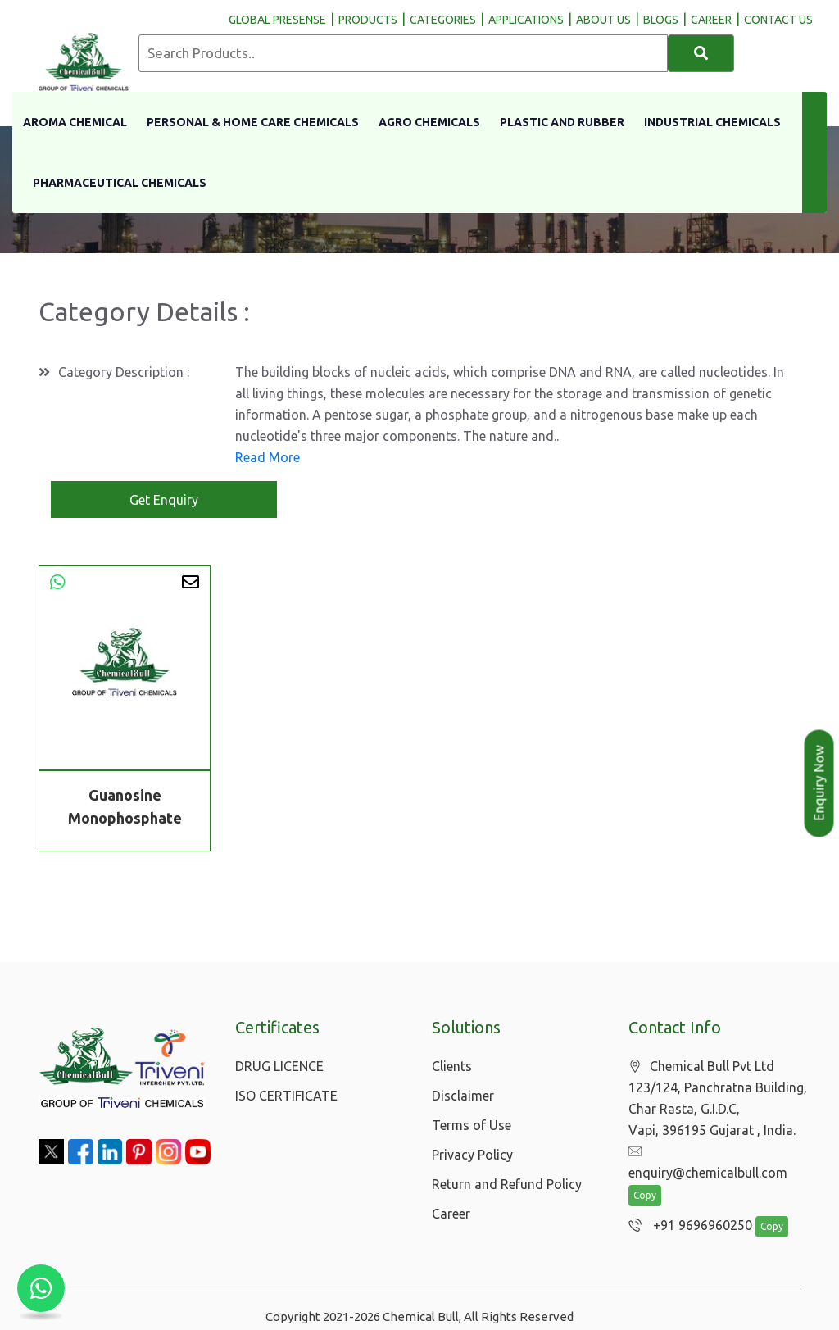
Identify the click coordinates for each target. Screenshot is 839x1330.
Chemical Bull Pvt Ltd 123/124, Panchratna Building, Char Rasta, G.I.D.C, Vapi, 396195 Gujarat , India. (717, 1099)
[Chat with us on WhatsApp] (41, 1289)
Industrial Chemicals (712, 122)
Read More (267, 458)
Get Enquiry (163, 500)
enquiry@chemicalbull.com (716, 1153)
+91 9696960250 (686, 1206)
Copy (644, 1176)
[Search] (701, 53)
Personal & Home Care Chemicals (253, 122)
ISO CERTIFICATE (286, 1096)
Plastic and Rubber (562, 122)
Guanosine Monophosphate (125, 807)
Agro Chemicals (429, 122)
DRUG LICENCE (279, 1067)
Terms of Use (471, 1126)
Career (451, 1214)
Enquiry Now (819, 783)
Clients (452, 1067)
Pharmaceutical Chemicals (119, 182)
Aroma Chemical (75, 122)
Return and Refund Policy (507, 1185)
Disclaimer (463, 1096)
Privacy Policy (472, 1155)
